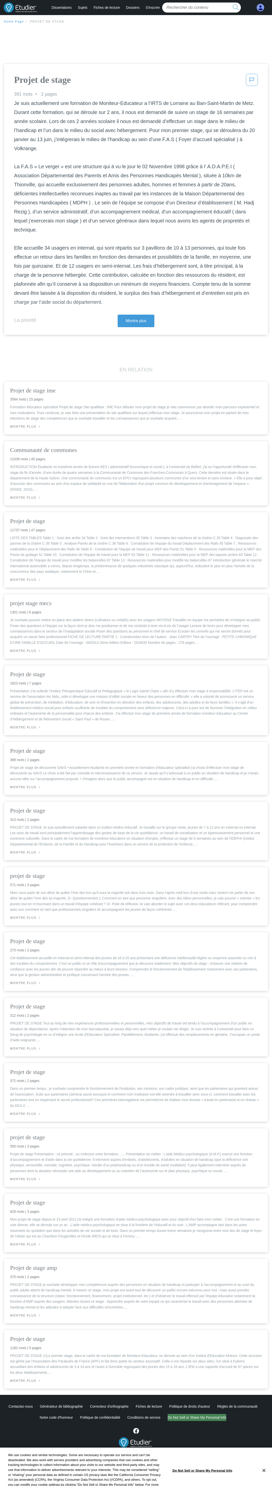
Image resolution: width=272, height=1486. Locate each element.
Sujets (82, 8)
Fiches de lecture (107, 8)
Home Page (14, 21)
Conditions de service (123, 1417)
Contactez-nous (21, 1406)
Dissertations (62, 8)
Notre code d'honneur (35, 1417)
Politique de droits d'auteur (189, 1406)
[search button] (236, 8)
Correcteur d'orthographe (109, 1406)
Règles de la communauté (237, 1406)
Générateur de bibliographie (61, 1406)
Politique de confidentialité (79, 1417)
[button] (252, 81)
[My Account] (260, 8)
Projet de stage (47, 21)
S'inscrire (153, 8)
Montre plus (136, 321)
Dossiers (133, 8)
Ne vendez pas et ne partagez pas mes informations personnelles (197, 1417)
